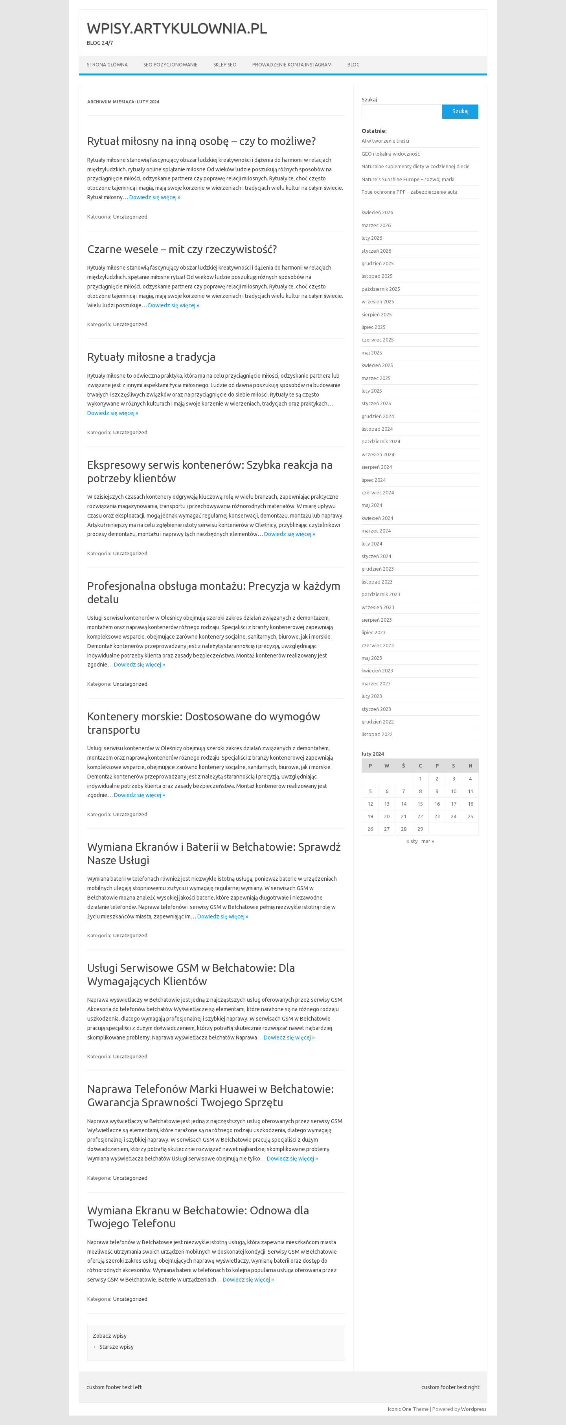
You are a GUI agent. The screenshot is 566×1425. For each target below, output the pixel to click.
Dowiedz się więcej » (154, 197)
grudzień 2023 (378, 568)
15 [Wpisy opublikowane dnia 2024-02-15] (420, 803)
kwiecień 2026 (377, 212)
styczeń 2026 (376, 250)
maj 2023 (372, 658)
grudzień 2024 (378, 416)
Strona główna (107, 64)
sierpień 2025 (377, 314)
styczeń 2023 (376, 709)
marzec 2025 (376, 378)
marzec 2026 (376, 225)
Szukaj (369, 99)
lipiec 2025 (374, 327)
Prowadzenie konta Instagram (292, 64)
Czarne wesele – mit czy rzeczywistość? (182, 249)
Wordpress (474, 1409)
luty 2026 (372, 238)
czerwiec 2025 (378, 339)
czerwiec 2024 (378, 492)
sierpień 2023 (377, 620)
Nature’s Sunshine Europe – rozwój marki (408, 179)
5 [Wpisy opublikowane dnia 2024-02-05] (370, 791)
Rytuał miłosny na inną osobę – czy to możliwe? (201, 141)
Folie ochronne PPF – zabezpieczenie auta (410, 192)
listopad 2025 (377, 276)
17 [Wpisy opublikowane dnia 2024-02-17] (453, 803)
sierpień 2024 (377, 467)
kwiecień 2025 (377, 365)
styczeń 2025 (376, 403)
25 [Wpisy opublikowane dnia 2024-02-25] (470, 816)
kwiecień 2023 (377, 670)
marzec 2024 (376, 530)
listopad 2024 (377, 429)
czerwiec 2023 (378, 645)
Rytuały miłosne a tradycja (151, 357)
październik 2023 (381, 594)
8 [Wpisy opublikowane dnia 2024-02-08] (420, 791)
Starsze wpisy (113, 1347)
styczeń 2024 (376, 556)
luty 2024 (372, 543)
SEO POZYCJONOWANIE (170, 64)
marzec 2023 (376, 683)
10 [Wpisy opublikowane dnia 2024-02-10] (453, 791)
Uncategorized (130, 216)
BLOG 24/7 (100, 43)
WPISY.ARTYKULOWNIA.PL (177, 28)
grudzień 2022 (378, 721)
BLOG (353, 64)
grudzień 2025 (378, 263)
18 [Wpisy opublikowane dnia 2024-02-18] (470, 803)
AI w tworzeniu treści (385, 140)
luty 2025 (372, 390)
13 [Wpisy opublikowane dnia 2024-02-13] (387, 803)
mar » (427, 841)
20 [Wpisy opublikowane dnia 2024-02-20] (387, 816)
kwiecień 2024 (377, 518)
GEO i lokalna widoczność (391, 153)
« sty (412, 841)
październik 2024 (381, 441)
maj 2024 (372, 505)
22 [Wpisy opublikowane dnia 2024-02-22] (420, 816)
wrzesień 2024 (378, 454)
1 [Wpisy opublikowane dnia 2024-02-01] (420, 778)
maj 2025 (372, 352)
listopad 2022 (377, 734)
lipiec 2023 (374, 632)
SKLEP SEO (225, 64)
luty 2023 (372, 696)
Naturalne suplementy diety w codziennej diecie (416, 166)
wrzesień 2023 (378, 607)
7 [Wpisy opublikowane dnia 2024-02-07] (403, 791)
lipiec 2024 (374, 480)
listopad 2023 (377, 581)
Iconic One (400, 1409)
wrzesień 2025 (378, 301)
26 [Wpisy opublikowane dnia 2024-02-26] (370, 829)
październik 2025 (381, 289)
